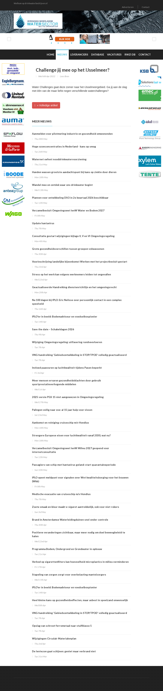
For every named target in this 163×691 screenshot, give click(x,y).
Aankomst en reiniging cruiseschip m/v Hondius (60, 422)
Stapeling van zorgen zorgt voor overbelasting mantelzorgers (69, 574)
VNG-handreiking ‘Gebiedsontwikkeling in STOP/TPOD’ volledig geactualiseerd (79, 354)
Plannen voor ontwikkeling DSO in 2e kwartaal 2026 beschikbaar (70, 197)
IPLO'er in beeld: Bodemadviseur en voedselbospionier (64, 316)
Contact (145, 7)
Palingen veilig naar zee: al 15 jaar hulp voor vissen (62, 409)
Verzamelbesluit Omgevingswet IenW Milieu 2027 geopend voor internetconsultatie (70, 450)
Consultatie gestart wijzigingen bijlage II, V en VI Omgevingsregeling (73, 236)
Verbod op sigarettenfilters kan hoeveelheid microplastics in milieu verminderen (80, 561)
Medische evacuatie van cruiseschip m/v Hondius (61, 494)
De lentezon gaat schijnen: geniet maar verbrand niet (64, 651)
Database (97, 54)
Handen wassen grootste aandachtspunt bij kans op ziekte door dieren (74, 172)
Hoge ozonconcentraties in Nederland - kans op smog (64, 146)
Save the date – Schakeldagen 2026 (53, 329)
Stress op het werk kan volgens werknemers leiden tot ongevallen (71, 274)
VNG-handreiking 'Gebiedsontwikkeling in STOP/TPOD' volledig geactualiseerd (79, 612)
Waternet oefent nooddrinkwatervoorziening (59, 159)
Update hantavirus (43, 223)
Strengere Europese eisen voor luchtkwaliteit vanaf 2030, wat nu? (71, 435)
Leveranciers (79, 54)
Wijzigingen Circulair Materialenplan (54, 638)
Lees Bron (64, 76)
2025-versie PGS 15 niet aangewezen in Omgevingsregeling (68, 397)
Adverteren (128, 7)
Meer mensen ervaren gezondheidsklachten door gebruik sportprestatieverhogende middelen (66, 382)
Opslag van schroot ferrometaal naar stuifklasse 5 (62, 625)
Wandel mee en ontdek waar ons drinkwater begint (62, 184)
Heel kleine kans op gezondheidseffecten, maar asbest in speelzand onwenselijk (80, 600)
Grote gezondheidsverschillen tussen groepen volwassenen (68, 248)
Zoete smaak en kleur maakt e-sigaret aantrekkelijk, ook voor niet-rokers (75, 506)
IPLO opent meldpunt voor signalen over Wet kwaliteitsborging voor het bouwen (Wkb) (80, 479)
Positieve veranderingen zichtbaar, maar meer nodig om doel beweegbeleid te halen (78, 534)
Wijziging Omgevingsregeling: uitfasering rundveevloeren (67, 342)
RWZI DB (130, 54)
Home (50, 54)
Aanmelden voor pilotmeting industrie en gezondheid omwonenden (72, 133)
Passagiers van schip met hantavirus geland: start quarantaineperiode (74, 464)
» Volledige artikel (46, 105)
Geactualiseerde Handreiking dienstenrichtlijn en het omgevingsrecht (74, 287)
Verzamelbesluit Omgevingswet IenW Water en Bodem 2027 (68, 210)
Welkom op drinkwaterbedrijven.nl (30, 3)
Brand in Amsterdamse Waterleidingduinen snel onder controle (70, 519)
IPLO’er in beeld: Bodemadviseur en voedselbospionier (64, 587)
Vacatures (114, 54)
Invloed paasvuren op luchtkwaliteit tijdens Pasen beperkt (67, 367)
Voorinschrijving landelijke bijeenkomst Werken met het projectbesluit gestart (79, 261)
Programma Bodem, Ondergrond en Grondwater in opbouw (67, 549)
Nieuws (62, 54)
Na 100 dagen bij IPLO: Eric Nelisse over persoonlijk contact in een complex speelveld (77, 301)
